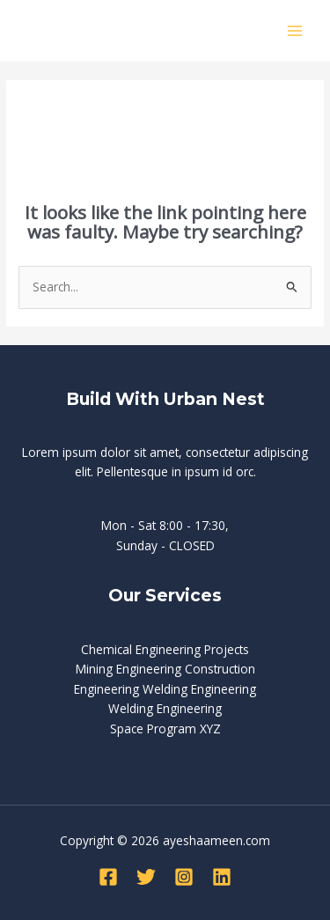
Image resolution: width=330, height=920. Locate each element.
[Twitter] (146, 877)
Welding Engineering (165, 708)
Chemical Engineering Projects (165, 649)
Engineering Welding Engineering (165, 689)
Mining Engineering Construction (165, 668)
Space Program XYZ (165, 728)
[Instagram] (184, 877)
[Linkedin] (221, 877)
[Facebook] (108, 877)
